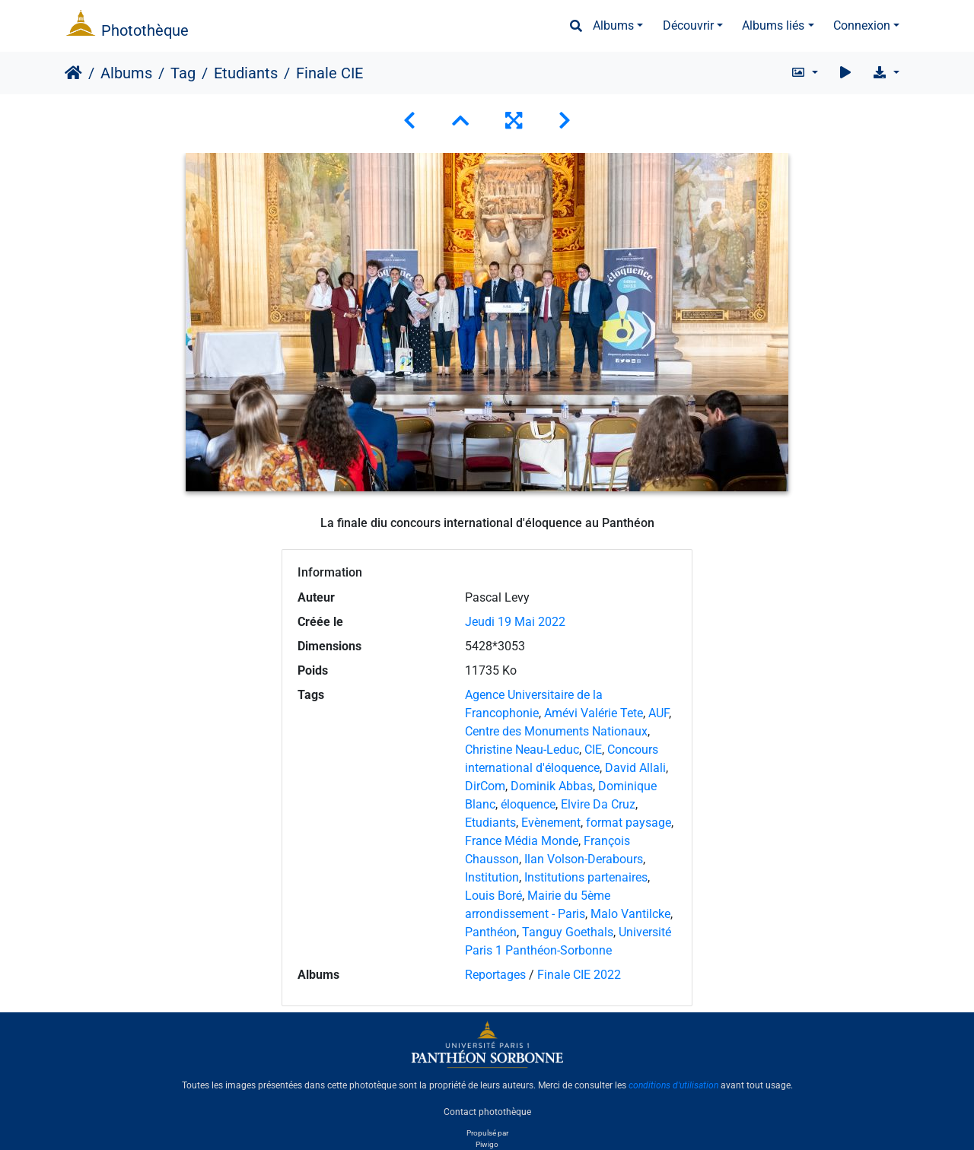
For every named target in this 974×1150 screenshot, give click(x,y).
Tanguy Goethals (567, 932)
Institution (492, 877)
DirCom (485, 786)
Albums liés (773, 25)
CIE (593, 749)
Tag (183, 73)
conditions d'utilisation (673, 1085)
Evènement (551, 822)
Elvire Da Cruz (598, 804)
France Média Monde (521, 841)
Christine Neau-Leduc (522, 749)
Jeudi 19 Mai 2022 (515, 622)
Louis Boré (493, 895)
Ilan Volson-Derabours (583, 859)
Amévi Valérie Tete (593, 713)
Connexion (861, 25)
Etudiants (246, 73)
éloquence (528, 804)
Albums (613, 25)
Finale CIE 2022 (579, 974)
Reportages (495, 974)
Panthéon (491, 932)
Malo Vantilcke (630, 914)
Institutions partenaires (586, 877)
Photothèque (145, 30)
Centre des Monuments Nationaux (556, 731)
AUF (658, 713)
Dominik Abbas (552, 786)
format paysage (628, 822)
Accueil (73, 73)
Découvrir (688, 25)
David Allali (635, 768)
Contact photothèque (487, 1111)
